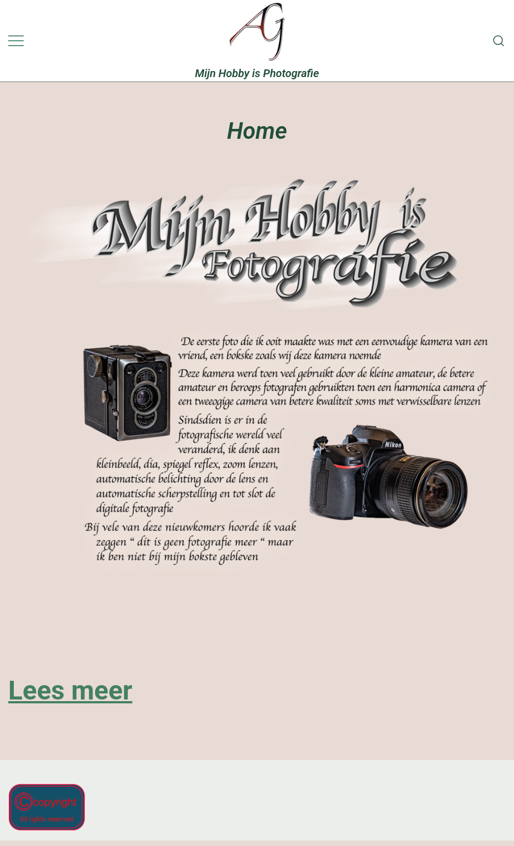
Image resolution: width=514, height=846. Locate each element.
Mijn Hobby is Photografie (257, 73)
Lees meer (70, 690)
